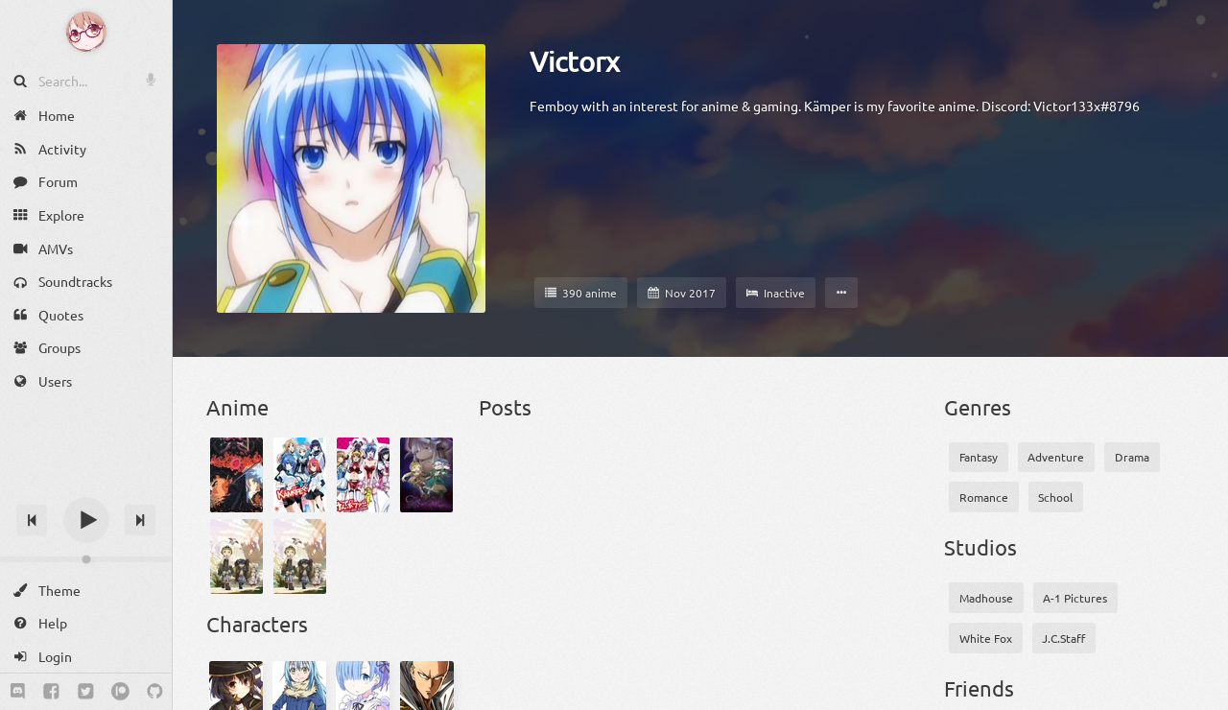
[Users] (86, 381)
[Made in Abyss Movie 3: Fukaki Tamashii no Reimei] (426, 475)
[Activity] (86, 149)
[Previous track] (31, 520)
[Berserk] (236, 475)
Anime (237, 406)
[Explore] (86, 215)
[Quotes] (86, 315)
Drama (1132, 456)
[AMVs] (86, 248)
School (1055, 497)
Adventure (1055, 456)
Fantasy (978, 456)
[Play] (86, 520)
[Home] (86, 115)
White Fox (985, 638)
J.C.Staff (1063, 638)
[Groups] (86, 348)
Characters (257, 623)
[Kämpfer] (299, 475)
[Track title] (86, 486)
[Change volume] (86, 559)
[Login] (86, 657)
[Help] (86, 623)
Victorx (575, 61)
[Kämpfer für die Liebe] (363, 475)
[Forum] (86, 182)
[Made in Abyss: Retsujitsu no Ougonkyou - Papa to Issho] (299, 556)
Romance (983, 497)
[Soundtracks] (86, 281)
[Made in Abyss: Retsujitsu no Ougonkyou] (236, 556)
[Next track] (140, 520)
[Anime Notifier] (86, 32)
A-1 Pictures (1075, 597)
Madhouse (986, 597)
